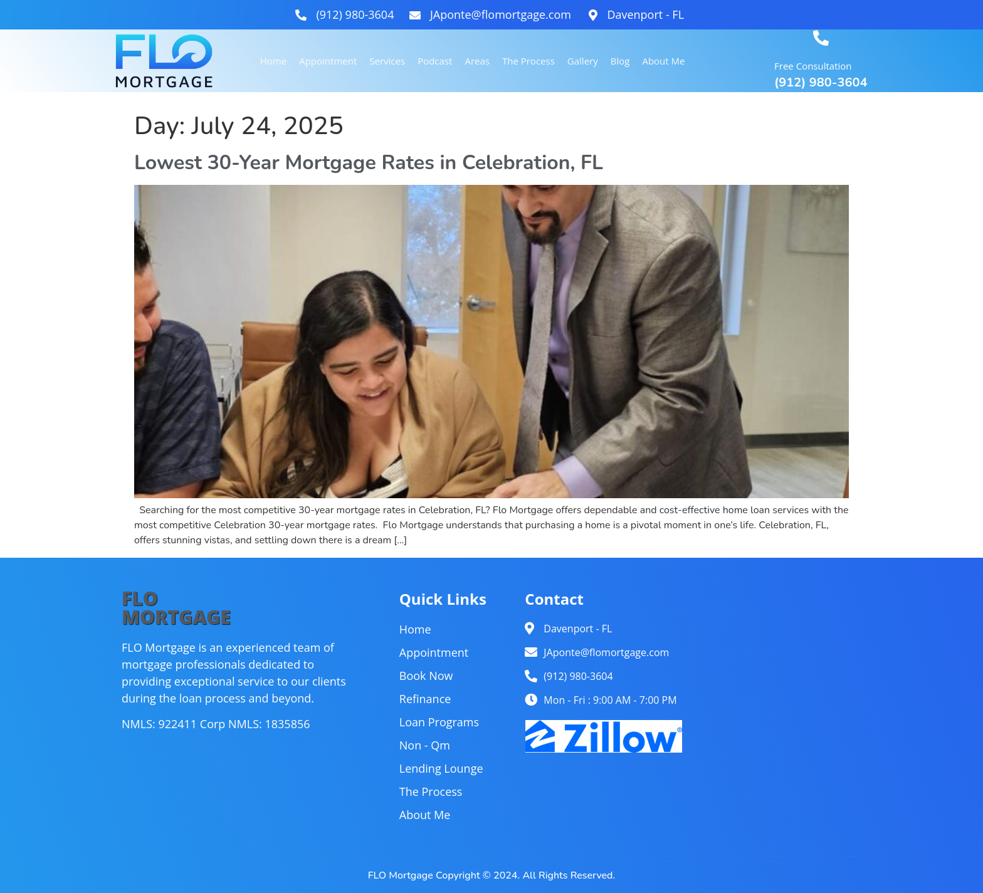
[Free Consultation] (821, 38)
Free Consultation (812, 66)
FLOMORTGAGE (176, 607)
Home (273, 61)
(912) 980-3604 (820, 82)
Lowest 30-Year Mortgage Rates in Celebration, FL (368, 162)
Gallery (582, 61)
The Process (528, 61)
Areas (477, 61)
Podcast (435, 61)
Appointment (328, 61)
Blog (620, 61)
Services (387, 61)
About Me (663, 61)
